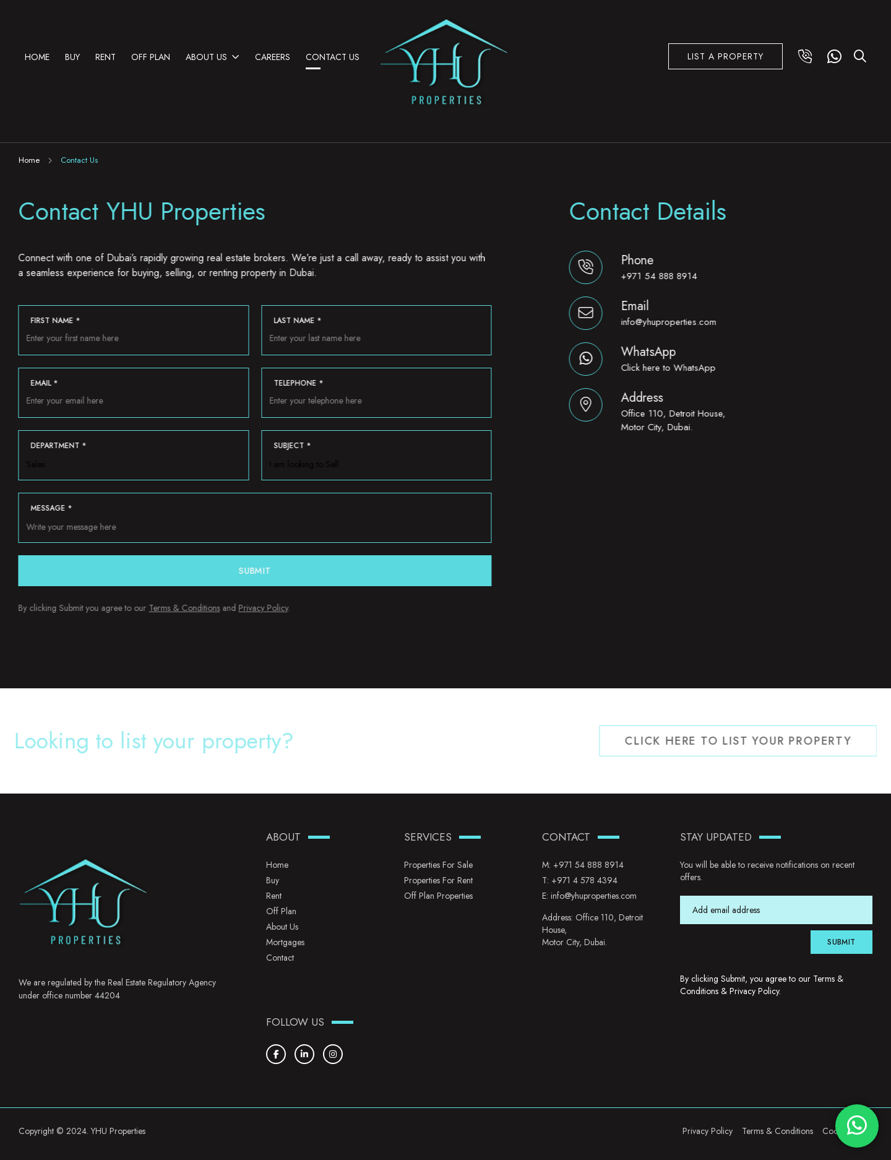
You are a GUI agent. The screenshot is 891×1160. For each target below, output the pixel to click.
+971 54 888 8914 (660, 276)
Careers (272, 57)
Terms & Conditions (183, 608)
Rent (105, 57)
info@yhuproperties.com (669, 322)
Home (37, 57)
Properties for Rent (438, 880)
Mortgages (285, 942)
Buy (72, 57)
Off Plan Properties (438, 895)
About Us (206, 57)
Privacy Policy (262, 608)
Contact (280, 957)
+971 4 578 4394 (584, 880)
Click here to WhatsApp (669, 367)
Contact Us (332, 57)
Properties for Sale (438, 865)
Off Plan (150, 57)
